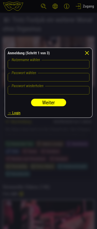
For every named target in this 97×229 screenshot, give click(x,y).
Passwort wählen (24, 72)
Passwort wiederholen (27, 85)
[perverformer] (13, 6)
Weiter (48, 102)
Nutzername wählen (26, 59)
